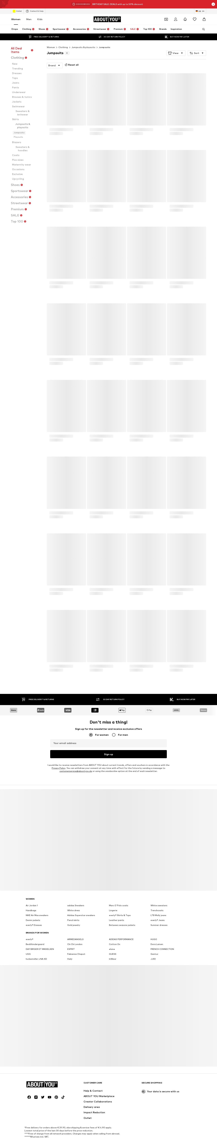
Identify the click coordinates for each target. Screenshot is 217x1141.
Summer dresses (159, 925)
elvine (112, 949)
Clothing (63, 47)
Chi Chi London (74, 944)
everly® (29, 939)
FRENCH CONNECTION (162, 949)
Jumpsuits (104, 47)
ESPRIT (71, 949)
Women (16, 19)
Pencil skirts (73, 920)
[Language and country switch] (200, 11)
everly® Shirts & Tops (120, 915)
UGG (28, 954)
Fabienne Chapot (76, 954)
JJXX (153, 959)
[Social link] (29, 1097)
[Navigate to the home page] (107, 19)
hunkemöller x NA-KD (36, 959)
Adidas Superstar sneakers (81, 915)
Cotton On (114, 944)
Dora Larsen (157, 944)
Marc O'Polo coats (118, 905)
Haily (69, 959)
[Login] (176, 19)
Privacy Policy (58, 768)
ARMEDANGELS (75, 939)
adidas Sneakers (75, 905)
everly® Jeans (158, 920)
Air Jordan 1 (32, 905)
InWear (112, 959)
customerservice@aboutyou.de (76, 771)
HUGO (154, 939)
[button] (175, 53)
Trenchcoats (157, 910)
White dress (73, 910)
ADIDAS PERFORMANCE (121, 939)
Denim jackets (33, 920)
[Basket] (204, 19)
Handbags (31, 910)
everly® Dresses (34, 925)
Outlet (17, 11)
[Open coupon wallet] (166, 19)
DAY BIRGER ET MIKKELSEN (40, 949)
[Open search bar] (202, 29)
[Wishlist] (195, 19)
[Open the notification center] (185, 19)
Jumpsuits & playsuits (83, 47)
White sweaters (159, 905)
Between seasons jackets (122, 925)
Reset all (71, 65)
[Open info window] (213, 4)
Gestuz (154, 954)
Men (29, 19)
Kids (39, 19)
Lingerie (113, 910)
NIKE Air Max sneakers (37, 915)
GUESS (112, 954)
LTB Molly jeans (158, 915)
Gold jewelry (73, 925)
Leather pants (116, 920)
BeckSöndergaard (35, 944)
